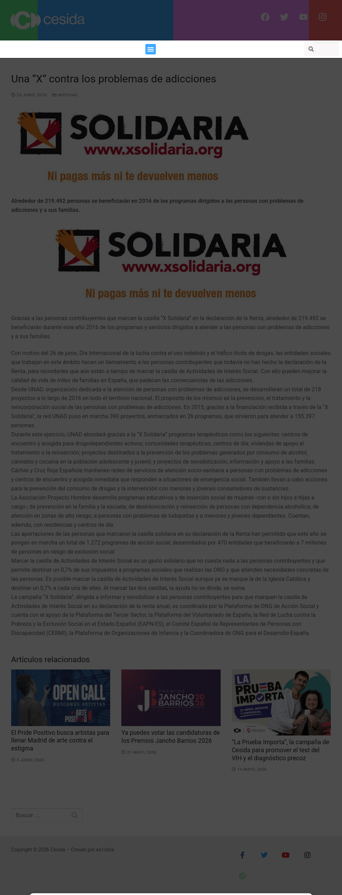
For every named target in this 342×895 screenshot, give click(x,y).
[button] (150, 49)
